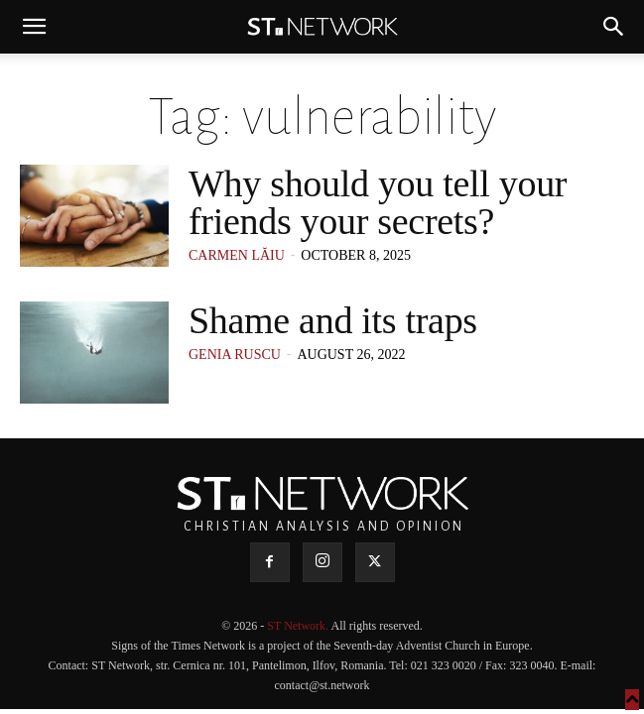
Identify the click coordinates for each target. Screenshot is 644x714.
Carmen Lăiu (237, 255)
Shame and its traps (333, 320)
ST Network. (298, 626)
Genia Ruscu (235, 354)
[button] (33, 27)
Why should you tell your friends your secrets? (378, 202)
